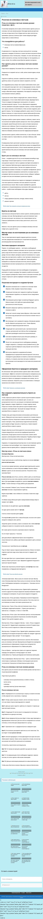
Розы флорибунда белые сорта (25, 791)
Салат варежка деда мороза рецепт (15, 819)
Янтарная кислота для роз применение (15, 833)
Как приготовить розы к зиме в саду (26, 819)
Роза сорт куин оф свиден (14, 791)
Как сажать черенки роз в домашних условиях (15, 861)
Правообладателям (16, 892)
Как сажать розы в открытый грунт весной (15, 847)
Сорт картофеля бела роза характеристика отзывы (26, 861)
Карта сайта (28, 892)
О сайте (23, 892)
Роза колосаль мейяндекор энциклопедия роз (25, 847)
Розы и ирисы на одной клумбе (15, 805)
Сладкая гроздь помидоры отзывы (25, 805)
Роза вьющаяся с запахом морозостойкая (25, 833)
